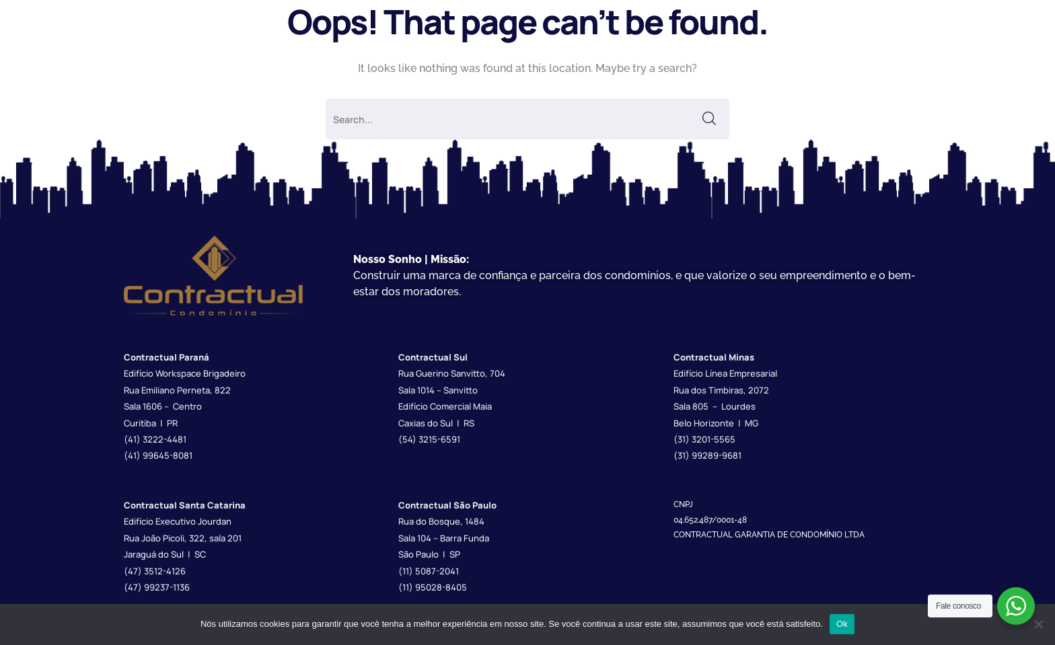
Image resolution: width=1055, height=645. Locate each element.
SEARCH (709, 119)
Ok (842, 624)
